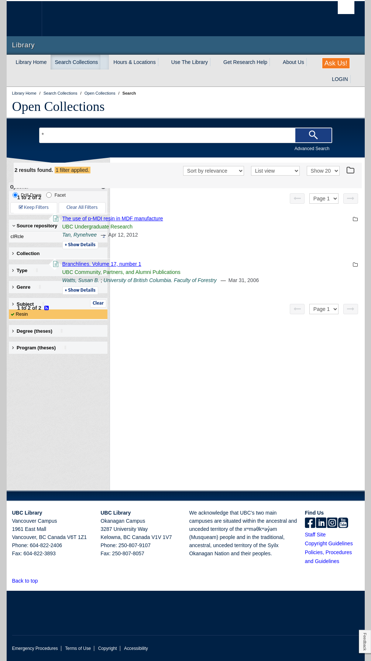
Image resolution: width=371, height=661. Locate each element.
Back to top (28, 581)
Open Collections (58, 106)
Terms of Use (78, 648)
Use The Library (189, 62)
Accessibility (136, 648)
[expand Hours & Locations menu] (162, 62)
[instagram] (332, 523)
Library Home (31, 62)
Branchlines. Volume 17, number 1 (203, 274)
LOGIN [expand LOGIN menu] (340, 79)
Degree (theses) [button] (37, 331)
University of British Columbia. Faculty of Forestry (261, 290)
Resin (22, 314)
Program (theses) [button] (39, 347)
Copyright (107, 648)
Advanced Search (312, 148)
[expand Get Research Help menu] (273, 62)
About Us (293, 62)
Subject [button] (28, 304)
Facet (56, 195)
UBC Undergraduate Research (199, 236)
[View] (275, 181)
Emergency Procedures (35, 648)
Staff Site (315, 535)
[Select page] (324, 208)
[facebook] (310, 523)
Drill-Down (27, 195)
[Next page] (350, 208)
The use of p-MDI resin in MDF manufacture (214, 228)
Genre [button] (26, 287)
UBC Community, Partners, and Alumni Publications (223, 282)
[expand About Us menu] (310, 62)
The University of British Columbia (29, 18)
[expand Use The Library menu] (214, 62)
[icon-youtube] (343, 523)
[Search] (313, 135)
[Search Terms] (185, 135)
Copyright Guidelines (329, 543)
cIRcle (56, 236)
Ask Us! (335, 63)
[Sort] (213, 181)
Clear (98, 303)
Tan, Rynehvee (181, 244)
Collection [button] (26, 253)
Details (181, 254)
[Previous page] (297, 208)
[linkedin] (321, 523)
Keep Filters (34, 207)
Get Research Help (245, 62)
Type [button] (25, 270)
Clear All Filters (81, 207)
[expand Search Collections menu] (104, 62)
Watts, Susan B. (182, 290)
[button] (42, 580)
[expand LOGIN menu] (354, 79)
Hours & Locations (134, 62)
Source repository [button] (35, 225)
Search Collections (76, 62)
